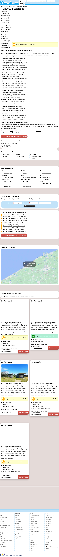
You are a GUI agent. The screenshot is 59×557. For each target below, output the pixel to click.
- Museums (18, 519)
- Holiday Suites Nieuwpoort (7, 529)
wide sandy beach (49, 53)
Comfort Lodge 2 (36, 301)
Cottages (2, 536)
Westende (24, 1)
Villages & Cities (19, 537)
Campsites (2, 535)
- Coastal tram (33, 537)
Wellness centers (19, 535)
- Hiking (32, 519)
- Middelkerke (48, 531)
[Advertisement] (29, 163)
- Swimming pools (34, 515)
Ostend (8, 115)
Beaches (17, 515)
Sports (31, 513)
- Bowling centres (19, 531)
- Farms (17, 525)
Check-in (10, 203)
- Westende (2, 542)
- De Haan (47, 525)
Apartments (3, 527)
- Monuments (18, 521)
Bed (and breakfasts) (5, 533)
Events (44, 1)
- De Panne (47, 539)
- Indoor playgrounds (20, 529)
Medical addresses (34, 538)
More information (8, 147)
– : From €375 (15, 220)
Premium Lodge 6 (36, 362)
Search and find (29, 206)
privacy (7, 555)
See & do (40, 1)
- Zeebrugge (48, 519)
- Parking (32, 535)
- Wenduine (48, 523)
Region (53, 1)
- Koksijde (47, 537)
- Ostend (47, 529)
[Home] (20, 1)
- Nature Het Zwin (49, 515)
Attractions (17, 523)
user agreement (2, 555)
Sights (16, 517)
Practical (49, 1)
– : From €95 (13, 215)
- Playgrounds (18, 527)
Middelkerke (22, 115)
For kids (2, 521)
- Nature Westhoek (49, 540)
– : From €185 (15, 218)
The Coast (47, 513)
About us (47, 544)
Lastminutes (3, 546)
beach (6, 43)
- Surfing (32, 525)
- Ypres (31, 550)
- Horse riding (33, 521)
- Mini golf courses (19, 533)
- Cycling (32, 517)
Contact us (47, 548)
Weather (21, 3)
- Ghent (32, 548)
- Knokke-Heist (48, 517)
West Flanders (33, 544)
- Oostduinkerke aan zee (6, 540)
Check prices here (14, 137)
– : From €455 (13, 224)
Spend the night (30, 1)
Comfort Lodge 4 (6, 362)
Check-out (25, 203)
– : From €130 (13, 222)
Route (31, 533)
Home (1, 513)
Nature (16, 538)
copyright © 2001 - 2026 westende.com (16, 555)
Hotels (1, 544)
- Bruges (32, 546)
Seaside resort (3, 517)
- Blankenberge (48, 521)
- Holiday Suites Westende (6, 531)
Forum (31, 540)
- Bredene (47, 527)
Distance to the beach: (37, 156)
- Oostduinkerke (49, 535)
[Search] (24, 3)
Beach (36, 1)
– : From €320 (14, 216)
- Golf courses (33, 523)
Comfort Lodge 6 (6, 301)
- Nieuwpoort (3, 538)
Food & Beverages (34, 527)
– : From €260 (14, 229)
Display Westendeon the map (29, 264)
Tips (1, 519)
